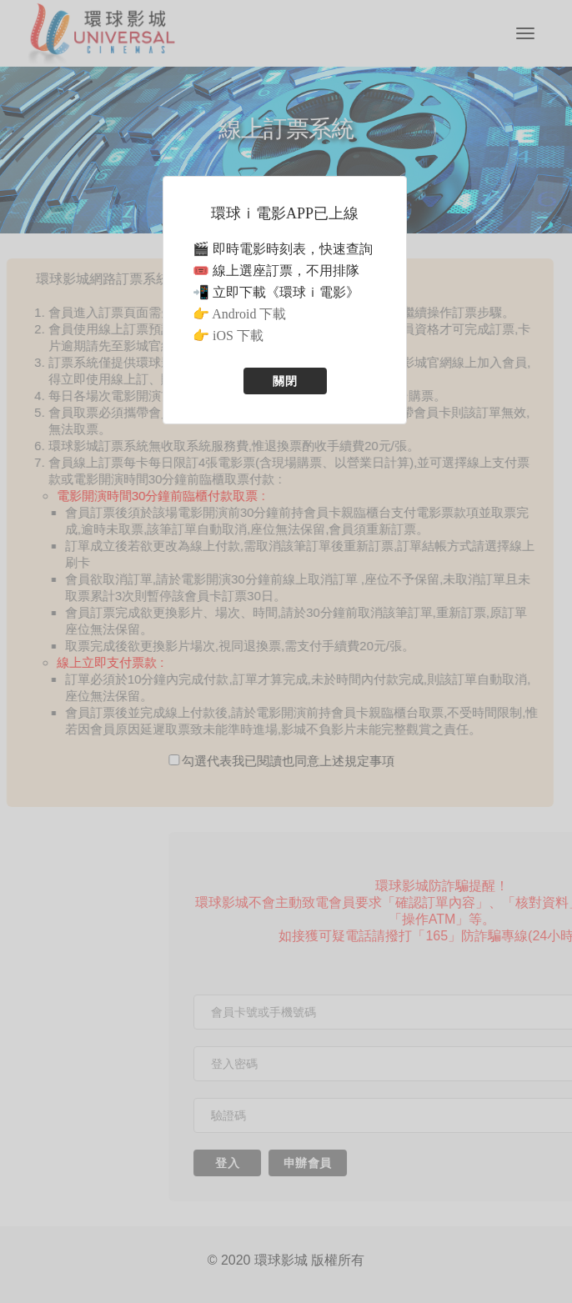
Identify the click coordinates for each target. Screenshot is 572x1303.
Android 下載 (249, 314)
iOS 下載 (238, 335)
